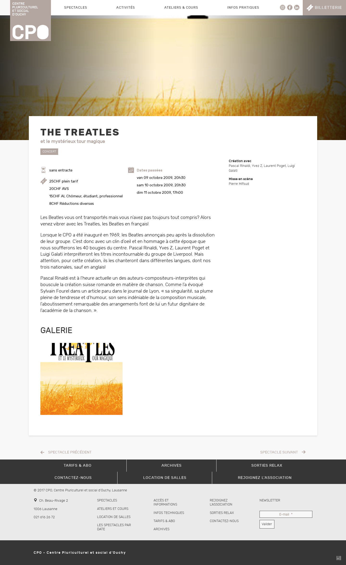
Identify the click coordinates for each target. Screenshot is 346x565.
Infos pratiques (243, 8)
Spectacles (75, 8)
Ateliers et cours (112, 509)
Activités (125, 8)
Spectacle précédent (70, 452)
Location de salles (113, 517)
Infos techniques (169, 513)
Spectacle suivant (279, 452)
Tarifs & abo (164, 521)
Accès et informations (165, 502)
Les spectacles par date (114, 527)
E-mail (285, 514)
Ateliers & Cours (181, 8)
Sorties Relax (222, 513)
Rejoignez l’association (221, 502)
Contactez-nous (224, 521)
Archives (161, 529)
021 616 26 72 (44, 517)
